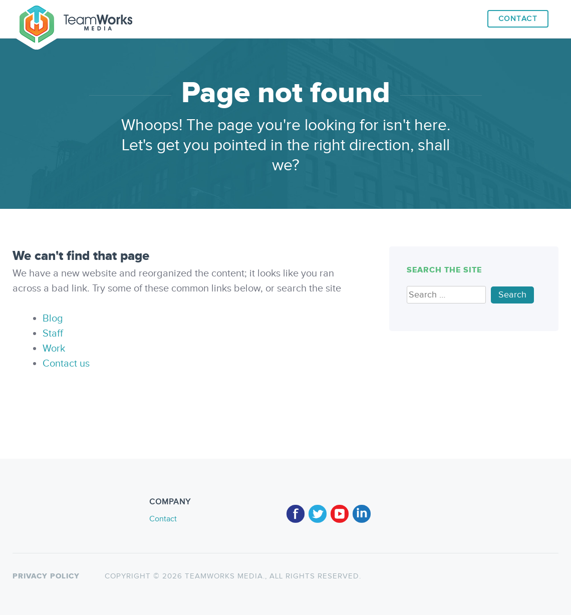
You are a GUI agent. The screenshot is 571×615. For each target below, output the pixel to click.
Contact (518, 19)
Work (54, 349)
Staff (53, 334)
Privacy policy (46, 576)
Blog (53, 319)
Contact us (66, 364)
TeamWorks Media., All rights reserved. (271, 576)
